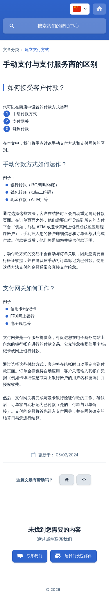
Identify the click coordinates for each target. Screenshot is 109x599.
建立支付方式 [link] (37, 49)
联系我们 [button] (34, 556)
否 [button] (84, 479)
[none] (80, 9)
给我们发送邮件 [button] (78, 556)
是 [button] (67, 479)
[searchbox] (54, 26)
